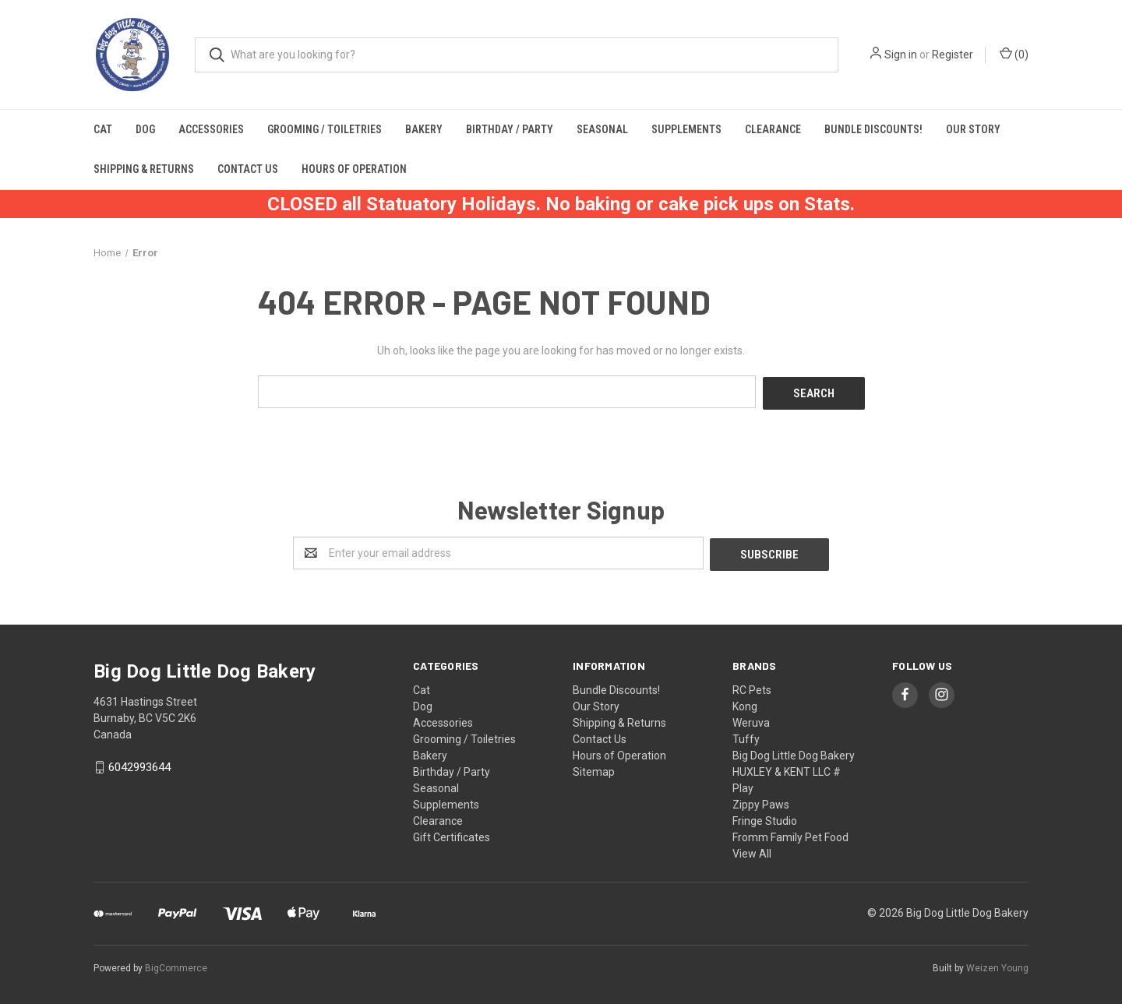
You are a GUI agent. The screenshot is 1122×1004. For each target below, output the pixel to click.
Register (952, 54)
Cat (103, 129)
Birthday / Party (509, 129)
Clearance (773, 129)
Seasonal (602, 129)
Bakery (424, 129)
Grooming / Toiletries (324, 129)
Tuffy (746, 735)
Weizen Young (997, 964)
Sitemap (594, 768)
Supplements (686, 129)
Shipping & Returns (144, 169)
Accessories (211, 129)
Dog (145, 129)
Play (742, 784)
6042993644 (139, 764)
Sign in (900, 54)
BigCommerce (176, 964)
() (1014, 54)
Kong (744, 702)
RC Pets (751, 686)
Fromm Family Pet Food (790, 833)
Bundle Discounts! (873, 129)
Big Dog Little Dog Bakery (793, 751)
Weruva (751, 719)
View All (751, 850)
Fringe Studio (764, 817)
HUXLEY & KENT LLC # (786, 768)
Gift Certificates (451, 833)
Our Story (973, 129)
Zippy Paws (760, 800)
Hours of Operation (354, 169)
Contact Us (247, 169)
